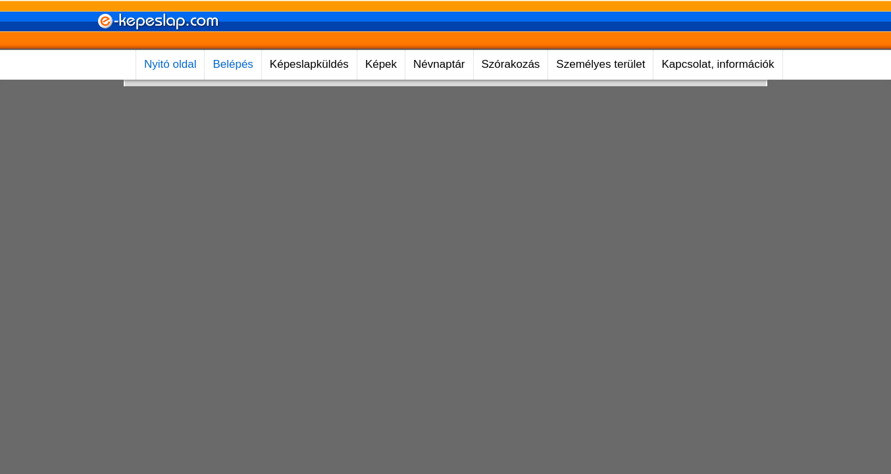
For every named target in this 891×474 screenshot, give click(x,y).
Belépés (233, 64)
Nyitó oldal (170, 64)
